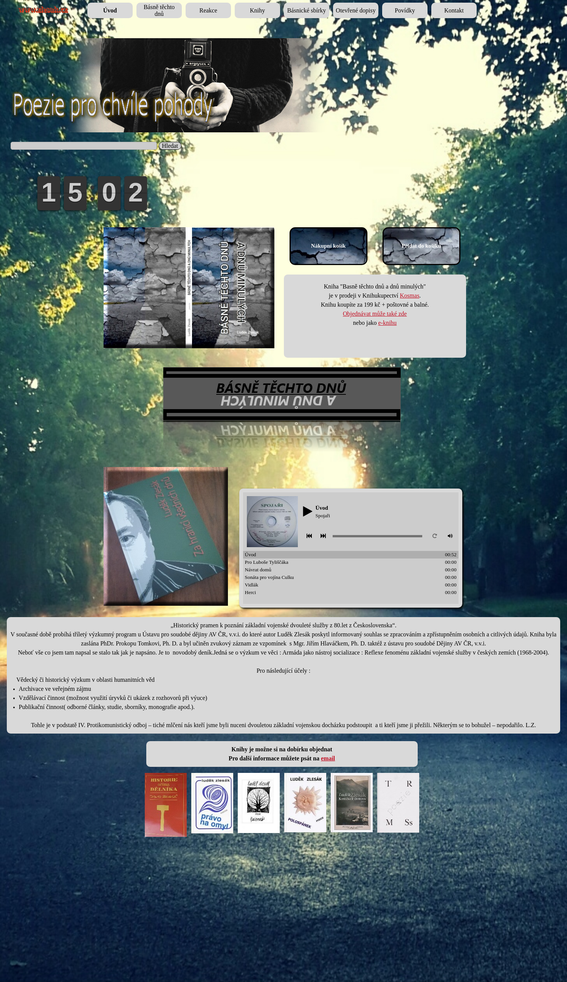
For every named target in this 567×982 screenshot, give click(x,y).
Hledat (170, 146)
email (328, 758)
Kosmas (410, 295)
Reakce (208, 10)
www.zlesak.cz (42, 8)
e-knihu (387, 323)
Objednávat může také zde (375, 313)
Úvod (110, 10)
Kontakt (454, 10)
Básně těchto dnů (159, 10)
